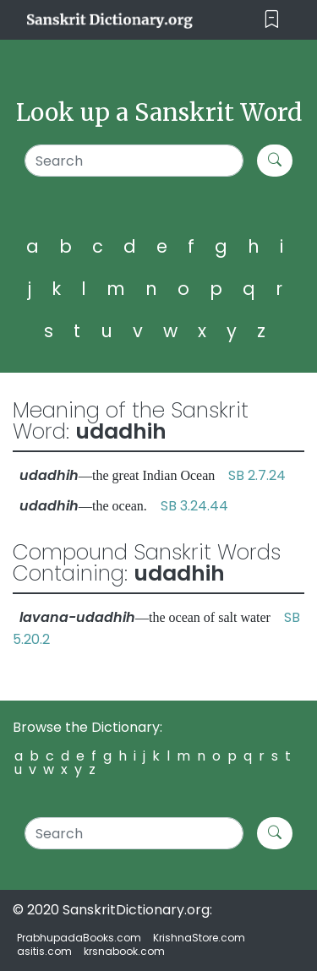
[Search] (134, 161)
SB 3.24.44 (194, 506)
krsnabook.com (124, 951)
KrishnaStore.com (199, 937)
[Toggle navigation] (272, 20)
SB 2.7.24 (257, 475)
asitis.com (44, 951)
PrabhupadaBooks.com (79, 937)
